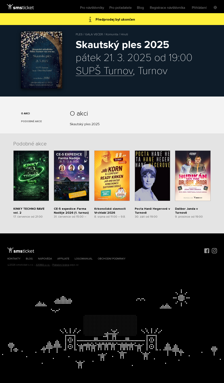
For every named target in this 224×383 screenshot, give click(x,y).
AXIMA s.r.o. (43, 265)
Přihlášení (199, 7)
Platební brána (60, 265)
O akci (25, 113)
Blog (140, 7)
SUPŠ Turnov (104, 71)
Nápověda (45, 258)
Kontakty (14, 258)
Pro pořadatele (120, 7)
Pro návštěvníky (92, 7)
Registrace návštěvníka (167, 7)
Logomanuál (84, 258)
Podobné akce (31, 121)
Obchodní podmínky (112, 258)
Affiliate (63, 258)
